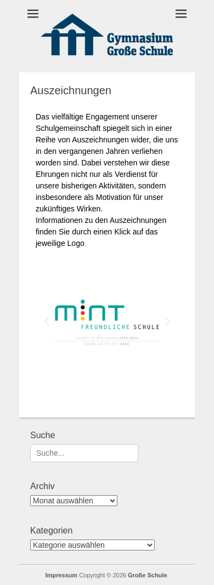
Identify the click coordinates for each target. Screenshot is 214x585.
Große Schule (147, 575)
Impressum (61, 575)
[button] (46, 321)
